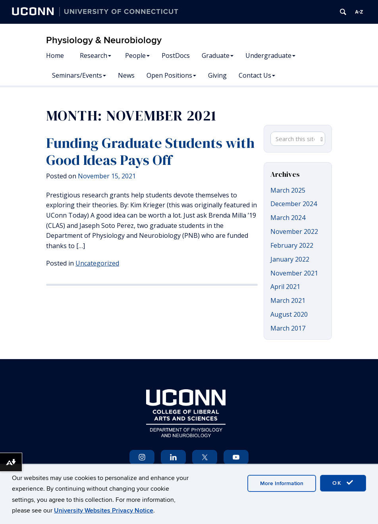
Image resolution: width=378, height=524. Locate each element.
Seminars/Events (79, 75)
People (137, 55)
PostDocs (176, 55)
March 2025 (287, 190)
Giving (217, 75)
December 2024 (293, 203)
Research (95, 55)
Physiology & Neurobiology (104, 40)
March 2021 (287, 300)
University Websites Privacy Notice (103, 510)
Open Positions (171, 75)
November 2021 (294, 273)
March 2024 (287, 217)
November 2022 (294, 231)
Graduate (217, 55)
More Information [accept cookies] (281, 483)
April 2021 (285, 286)
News (126, 75)
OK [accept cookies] (343, 482)
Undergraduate (270, 55)
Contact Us (257, 75)
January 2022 (289, 259)
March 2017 (287, 328)
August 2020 (289, 314)
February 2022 (291, 245)
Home (55, 55)
